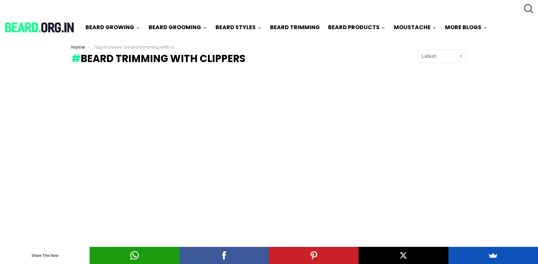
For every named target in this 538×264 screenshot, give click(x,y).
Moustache (412, 27)
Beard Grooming (175, 27)
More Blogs (463, 27)
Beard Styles (235, 27)
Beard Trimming (295, 27)
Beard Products (353, 27)
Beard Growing (109, 27)
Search (528, 8)
